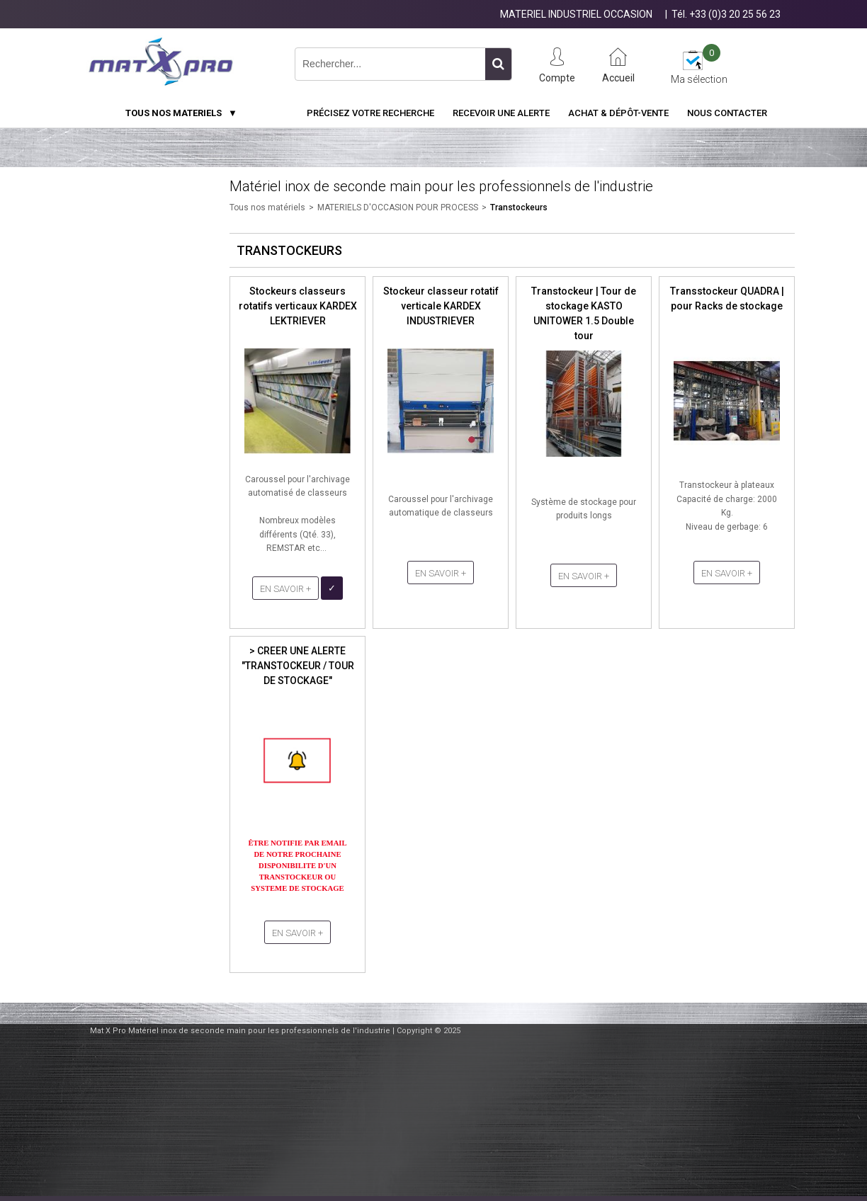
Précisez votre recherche (370, 113)
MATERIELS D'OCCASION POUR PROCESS (397, 207)
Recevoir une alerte (501, 113)
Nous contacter (727, 113)
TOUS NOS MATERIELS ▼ (181, 113)
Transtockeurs (519, 207)
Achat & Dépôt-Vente (618, 113)
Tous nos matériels (267, 207)
